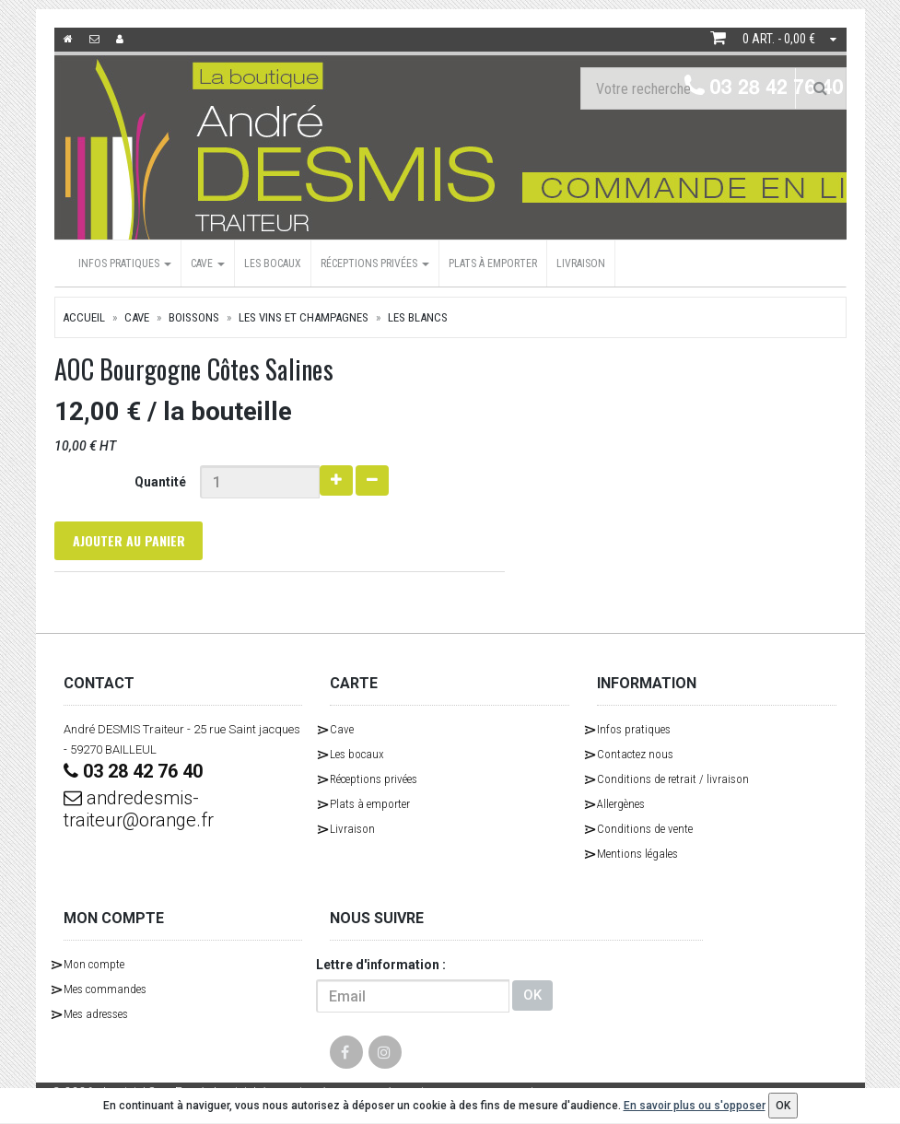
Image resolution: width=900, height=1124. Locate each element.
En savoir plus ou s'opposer (695, 1105)
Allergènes (621, 804)
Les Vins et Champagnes (303, 317)
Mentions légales (637, 854)
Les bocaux (272, 263)
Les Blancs (418, 317)
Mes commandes (105, 989)
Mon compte (94, 964)
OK (532, 996)
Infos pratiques (124, 263)
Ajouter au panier (129, 540)
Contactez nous (635, 754)
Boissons (194, 317)
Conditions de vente (645, 829)
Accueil (84, 317)
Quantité (160, 481)
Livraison (580, 263)
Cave (208, 263)
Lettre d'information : (381, 964)
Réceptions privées (375, 263)
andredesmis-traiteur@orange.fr (139, 809)
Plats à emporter (493, 263)
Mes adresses (96, 1014)
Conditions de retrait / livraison (673, 779)
